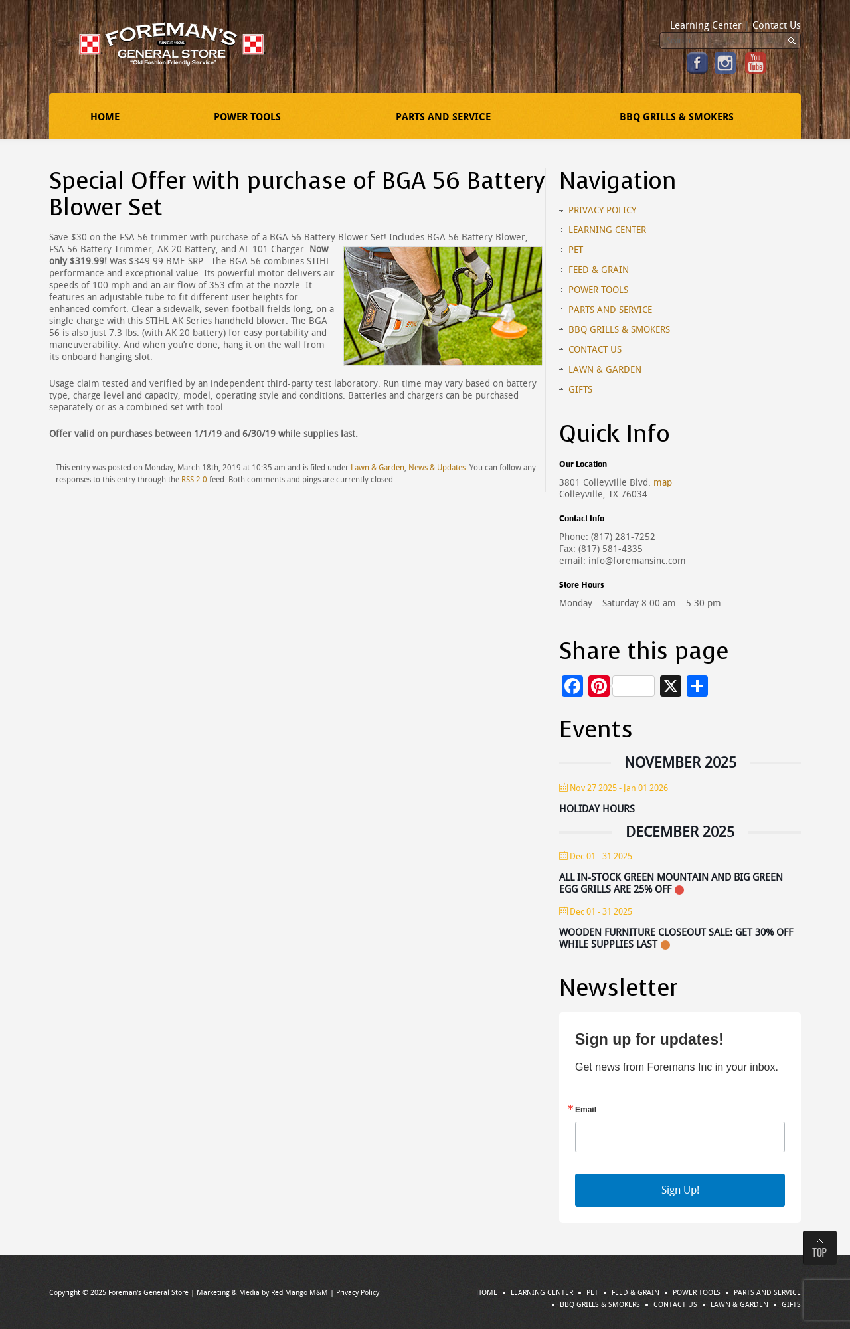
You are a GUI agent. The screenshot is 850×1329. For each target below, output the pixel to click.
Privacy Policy (602, 210)
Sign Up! (680, 1190)
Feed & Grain (598, 270)
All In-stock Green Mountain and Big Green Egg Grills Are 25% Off (671, 883)
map (662, 482)
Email (585, 1110)
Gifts (580, 389)
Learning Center (706, 25)
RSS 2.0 (194, 479)
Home (105, 117)
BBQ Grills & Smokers (677, 117)
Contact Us (776, 25)
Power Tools (247, 117)
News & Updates (437, 467)
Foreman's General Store (148, 1292)
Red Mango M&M (299, 1292)
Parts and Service (443, 117)
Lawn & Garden (377, 467)
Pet (575, 250)
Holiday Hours (597, 809)
